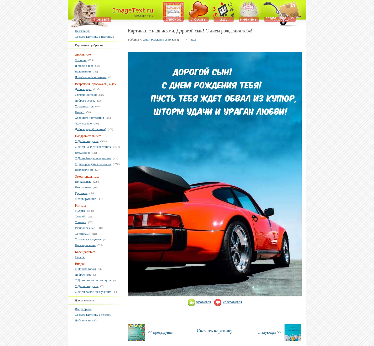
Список (80, 257)
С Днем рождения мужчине (93, 292)
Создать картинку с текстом (93, 314)
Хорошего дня (84, 106)
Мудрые (80, 210)
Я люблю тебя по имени (90, 77)
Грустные (81, 193)
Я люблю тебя (84, 65)
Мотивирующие (85, 199)
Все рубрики (83, 309)
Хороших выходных (88, 239)
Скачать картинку (215, 330)
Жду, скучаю (83, 123)
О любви (81, 60)
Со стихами (82, 233)
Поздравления (84, 169)
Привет (79, 112)
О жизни (80, 222)
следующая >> (269, 332)
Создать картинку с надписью (94, 36)
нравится (199, 302)
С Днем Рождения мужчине (93, 158)
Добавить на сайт (86, 320)
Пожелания (82, 152)
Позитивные (83, 187)
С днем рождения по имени (93, 164)
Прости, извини (85, 245)
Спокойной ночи (86, 95)
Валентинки (83, 71)
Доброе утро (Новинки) (90, 129)
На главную (82, 31)
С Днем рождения (87, 141)
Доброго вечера (85, 100)
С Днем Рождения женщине (93, 147)
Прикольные (83, 181)
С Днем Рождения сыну (155, 39)
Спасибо (80, 216)
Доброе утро (83, 89)
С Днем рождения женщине (93, 280)
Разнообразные (85, 228)
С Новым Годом (85, 269)
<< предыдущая (160, 332)
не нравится (228, 302)
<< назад (190, 39)
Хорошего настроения (89, 117)
